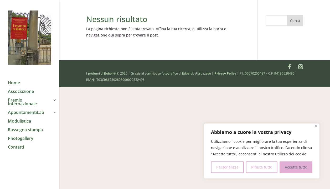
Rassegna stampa (25, 125)
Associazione (21, 86)
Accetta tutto (296, 167)
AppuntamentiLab (26, 107)
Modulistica (19, 116)
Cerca (295, 20)
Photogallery (20, 133)
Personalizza (227, 167)
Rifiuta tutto (261, 167)
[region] (261, 150)
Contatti (16, 142)
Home (14, 78)
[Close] (316, 126)
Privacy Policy (225, 73)
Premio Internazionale (22, 97)
